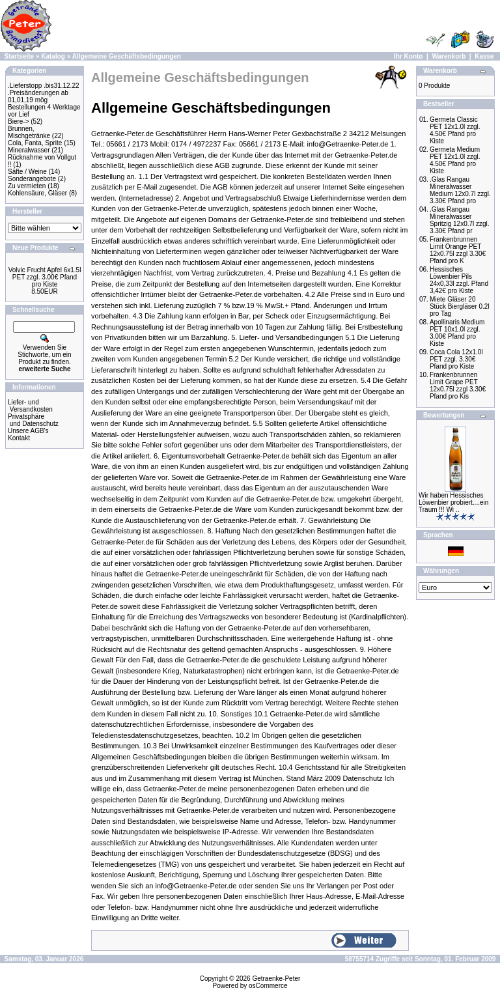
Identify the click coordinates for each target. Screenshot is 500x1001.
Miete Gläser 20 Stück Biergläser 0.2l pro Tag (460, 306)
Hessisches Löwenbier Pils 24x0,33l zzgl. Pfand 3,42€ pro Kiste (459, 280)
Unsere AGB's (28, 430)
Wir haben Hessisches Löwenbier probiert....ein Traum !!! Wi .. (453, 502)
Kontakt (19, 438)
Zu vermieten (27, 186)
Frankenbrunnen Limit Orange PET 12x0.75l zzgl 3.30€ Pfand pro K (458, 250)
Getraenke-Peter (276, 978)
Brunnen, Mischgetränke (29, 132)
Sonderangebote (32, 178)
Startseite (20, 56)
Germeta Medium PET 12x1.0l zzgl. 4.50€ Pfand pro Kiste (455, 160)
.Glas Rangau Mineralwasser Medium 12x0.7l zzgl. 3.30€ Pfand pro (460, 190)
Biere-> (18, 121)
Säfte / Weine (27, 171)
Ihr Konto (408, 56)
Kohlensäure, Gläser (37, 193)
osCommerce (268, 985)
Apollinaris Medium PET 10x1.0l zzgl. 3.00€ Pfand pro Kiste (457, 332)
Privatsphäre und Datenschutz (33, 420)
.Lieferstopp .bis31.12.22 (43, 85)
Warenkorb (448, 56)
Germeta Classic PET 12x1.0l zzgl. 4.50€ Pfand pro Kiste (455, 130)
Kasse (484, 56)
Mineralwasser (28, 150)
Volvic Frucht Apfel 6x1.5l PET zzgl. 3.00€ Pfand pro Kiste (44, 277)
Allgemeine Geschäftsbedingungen (126, 56)
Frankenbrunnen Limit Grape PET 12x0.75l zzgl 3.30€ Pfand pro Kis (458, 385)
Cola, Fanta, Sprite (35, 143)
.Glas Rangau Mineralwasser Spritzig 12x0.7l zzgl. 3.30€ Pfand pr (460, 220)
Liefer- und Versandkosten (30, 406)
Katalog (53, 56)
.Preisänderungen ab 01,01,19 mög (38, 96)
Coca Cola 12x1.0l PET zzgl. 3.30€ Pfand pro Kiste (456, 359)
